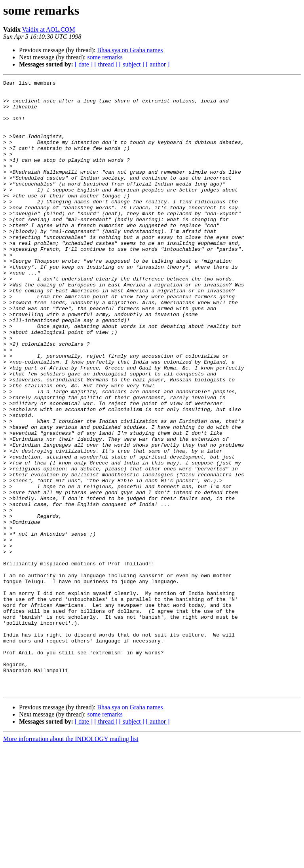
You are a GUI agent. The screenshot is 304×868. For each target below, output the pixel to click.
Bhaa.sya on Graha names (130, 50)
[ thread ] (106, 64)
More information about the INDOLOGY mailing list (71, 861)
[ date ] (84, 64)
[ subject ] (131, 64)
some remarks (104, 57)
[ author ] (158, 64)
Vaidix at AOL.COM (48, 29)
